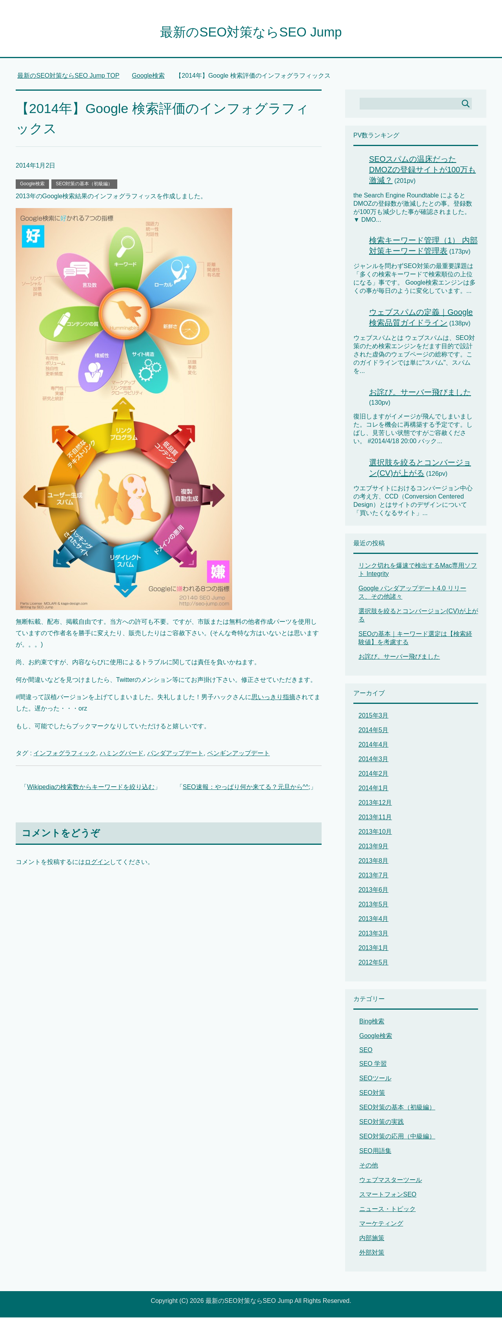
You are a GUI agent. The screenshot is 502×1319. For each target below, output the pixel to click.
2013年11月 (375, 818)
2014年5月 (373, 731)
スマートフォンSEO (388, 1196)
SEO (366, 1051)
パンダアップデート (175, 754)
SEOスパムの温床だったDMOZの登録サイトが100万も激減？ (422, 171)
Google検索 (32, 185)
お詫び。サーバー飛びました (420, 393)
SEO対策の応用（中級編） (397, 1137)
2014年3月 (373, 760)
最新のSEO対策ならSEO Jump (251, 33)
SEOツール (375, 1079)
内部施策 (371, 1239)
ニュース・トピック (387, 1210)
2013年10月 (375, 833)
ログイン (97, 863)
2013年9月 (373, 847)
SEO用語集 (375, 1152)
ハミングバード (122, 754)
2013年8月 (373, 862)
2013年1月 (373, 949)
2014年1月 (373, 789)
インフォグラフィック (64, 754)
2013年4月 (373, 920)
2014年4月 (373, 746)
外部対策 (371, 1254)
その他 (368, 1167)
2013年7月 (373, 876)
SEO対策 (372, 1094)
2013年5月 (373, 905)
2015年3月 (373, 717)
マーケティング (381, 1225)
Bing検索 (371, 1022)
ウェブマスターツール (390, 1181)
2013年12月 (375, 804)
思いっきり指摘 (273, 698)
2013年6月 (373, 891)
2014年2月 (373, 775)
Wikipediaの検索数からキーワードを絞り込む (91, 788)
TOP (68, 77)
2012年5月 (373, 964)
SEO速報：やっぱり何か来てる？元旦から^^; (246, 788)
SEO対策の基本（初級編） (84, 185)
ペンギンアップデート (238, 754)
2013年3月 (373, 935)
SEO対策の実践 (381, 1123)
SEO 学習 (373, 1065)
